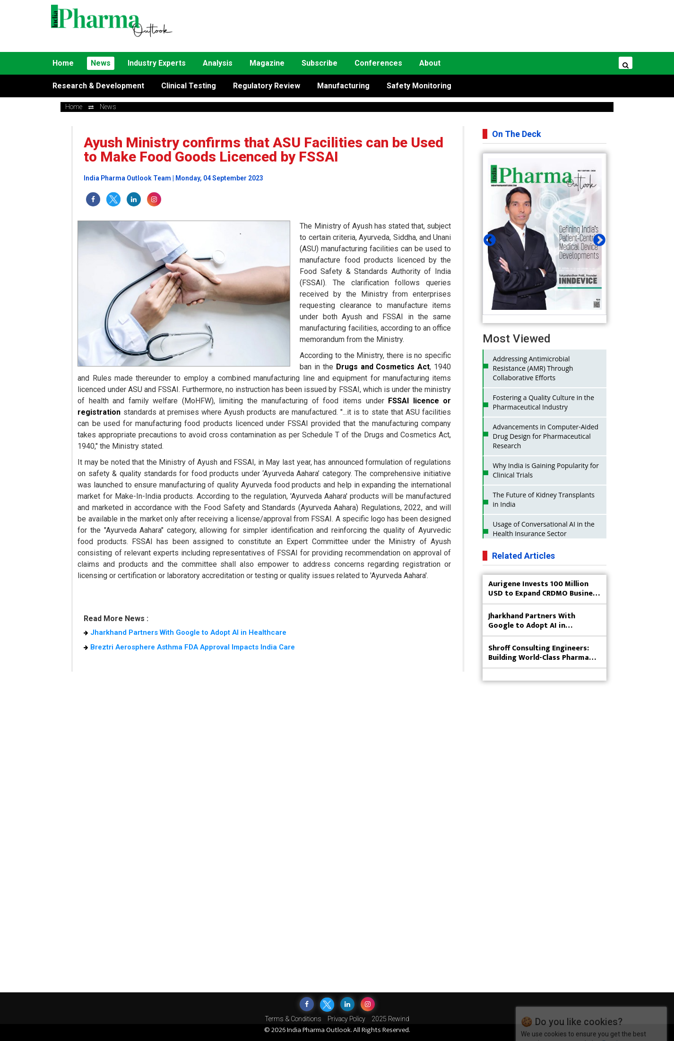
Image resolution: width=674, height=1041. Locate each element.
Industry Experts (157, 63)
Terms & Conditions (293, 1019)
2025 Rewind (390, 1019)
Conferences (378, 63)
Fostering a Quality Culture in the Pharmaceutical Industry (544, 402)
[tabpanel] (545, 234)
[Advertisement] (418, 26)
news (108, 107)
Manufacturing (343, 85)
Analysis (218, 63)
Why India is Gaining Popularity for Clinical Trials (546, 470)
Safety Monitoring (419, 85)
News (101, 63)
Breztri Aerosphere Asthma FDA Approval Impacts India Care (189, 647)
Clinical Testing (188, 85)
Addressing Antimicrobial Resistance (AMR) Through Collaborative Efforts (533, 368)
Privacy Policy (346, 1019)
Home (63, 63)
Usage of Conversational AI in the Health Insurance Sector (544, 529)
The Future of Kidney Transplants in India (544, 499)
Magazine (267, 63)
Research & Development (98, 85)
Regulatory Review (266, 85)
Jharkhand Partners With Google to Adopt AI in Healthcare (185, 632)
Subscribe (319, 63)
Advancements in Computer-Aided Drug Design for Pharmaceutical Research (546, 436)
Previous (487, 238)
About (430, 63)
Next (597, 238)
